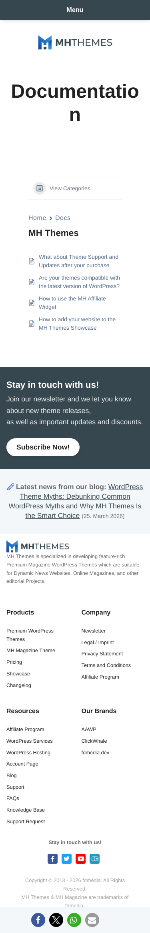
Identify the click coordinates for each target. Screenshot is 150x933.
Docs (63, 218)
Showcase (18, 674)
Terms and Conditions (106, 665)
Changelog (18, 685)
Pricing (14, 662)
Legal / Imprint (98, 642)
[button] (38, 920)
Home (37, 218)
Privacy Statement (102, 654)
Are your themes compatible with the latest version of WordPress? (79, 281)
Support (15, 787)
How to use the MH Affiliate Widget (72, 302)
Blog (11, 775)
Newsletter (94, 631)
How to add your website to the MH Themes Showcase (77, 323)
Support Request (25, 821)
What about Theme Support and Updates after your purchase (78, 261)
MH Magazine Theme (30, 650)
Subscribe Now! (43, 447)
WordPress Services (29, 741)
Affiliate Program (100, 677)
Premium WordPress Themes (30, 635)
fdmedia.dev (96, 753)
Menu (75, 9)
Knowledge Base (25, 810)
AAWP (89, 729)
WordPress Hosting (28, 753)
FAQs (12, 798)
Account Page (22, 764)
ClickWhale (94, 741)
